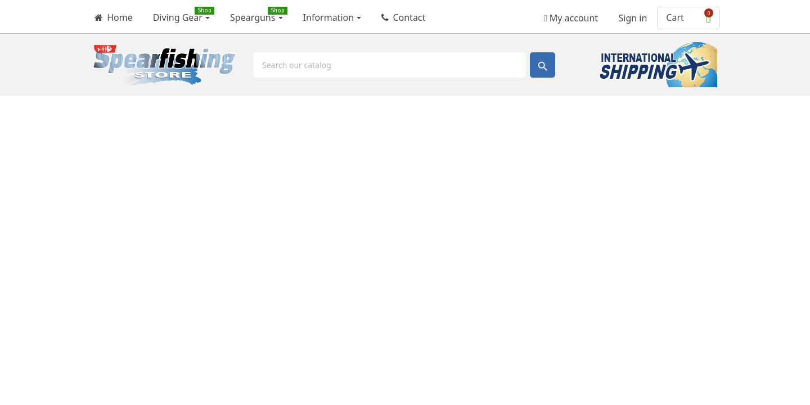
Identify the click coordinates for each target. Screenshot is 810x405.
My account (571, 14)
